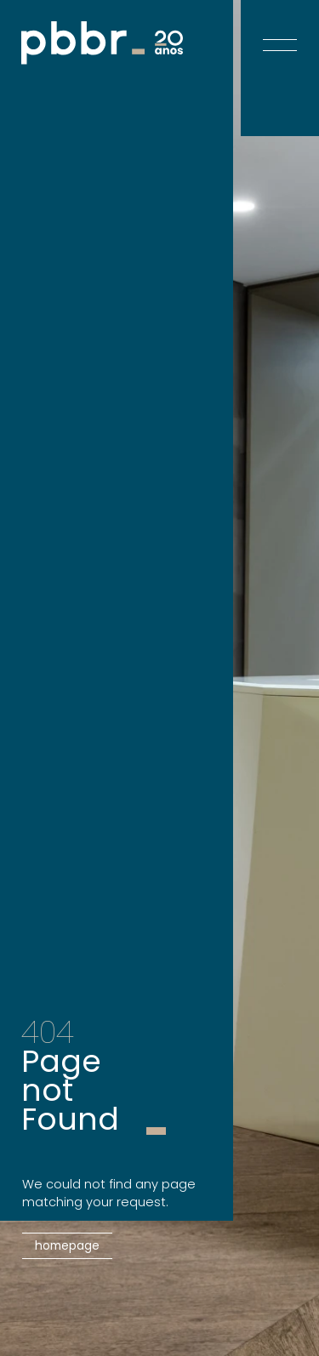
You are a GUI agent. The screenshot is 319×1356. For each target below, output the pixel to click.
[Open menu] (280, 33)
